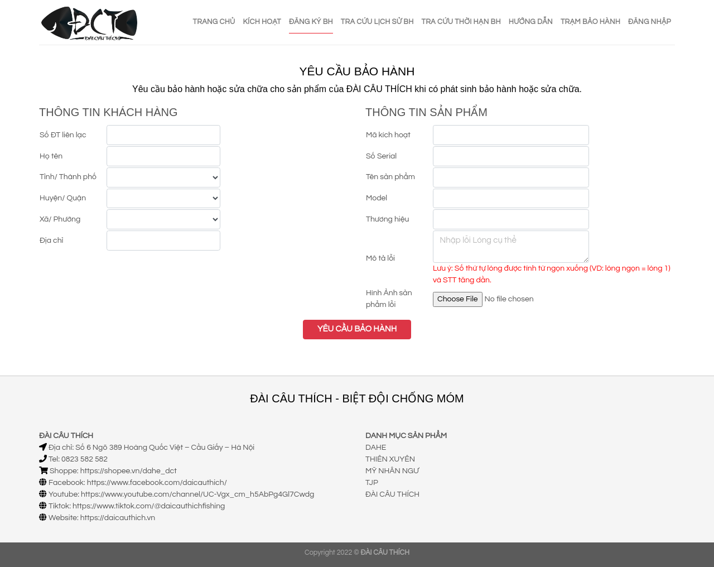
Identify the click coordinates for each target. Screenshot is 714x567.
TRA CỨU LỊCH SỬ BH (377, 22)
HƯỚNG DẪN (531, 22)
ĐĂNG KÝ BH (311, 22)
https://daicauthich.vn (118, 518)
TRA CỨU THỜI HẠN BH (461, 22)
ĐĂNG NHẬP (649, 22)
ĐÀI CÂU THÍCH (392, 494)
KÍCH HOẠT (262, 22)
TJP (371, 483)
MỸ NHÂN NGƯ (392, 471)
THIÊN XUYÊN (390, 459)
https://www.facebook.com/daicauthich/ (157, 483)
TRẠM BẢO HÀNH (590, 22)
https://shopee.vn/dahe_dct (128, 471)
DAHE (375, 447)
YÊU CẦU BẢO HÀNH (357, 329)
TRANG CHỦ (214, 22)
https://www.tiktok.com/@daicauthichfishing (149, 506)
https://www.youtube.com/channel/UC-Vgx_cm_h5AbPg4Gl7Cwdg (197, 494)
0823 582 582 (84, 459)
